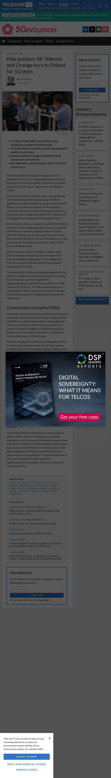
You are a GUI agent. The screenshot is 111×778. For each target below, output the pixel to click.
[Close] (50, 738)
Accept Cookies (26, 756)
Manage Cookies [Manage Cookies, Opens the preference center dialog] (26, 769)
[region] (26, 755)
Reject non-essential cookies (26, 764)
